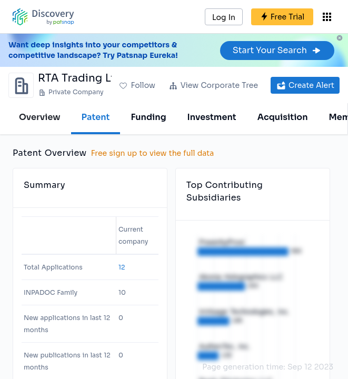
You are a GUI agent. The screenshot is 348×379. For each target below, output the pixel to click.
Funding (148, 117)
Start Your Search (277, 50)
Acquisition (282, 117)
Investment (211, 117)
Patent (96, 117)
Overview (40, 117)
